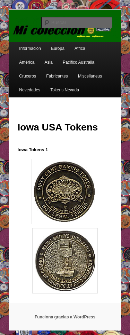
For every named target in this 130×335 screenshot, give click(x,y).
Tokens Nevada (64, 90)
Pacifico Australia (78, 62)
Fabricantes (57, 76)
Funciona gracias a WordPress (65, 317)
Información (30, 48)
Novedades (29, 90)
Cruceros (27, 76)
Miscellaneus (90, 76)
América (26, 62)
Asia (48, 62)
